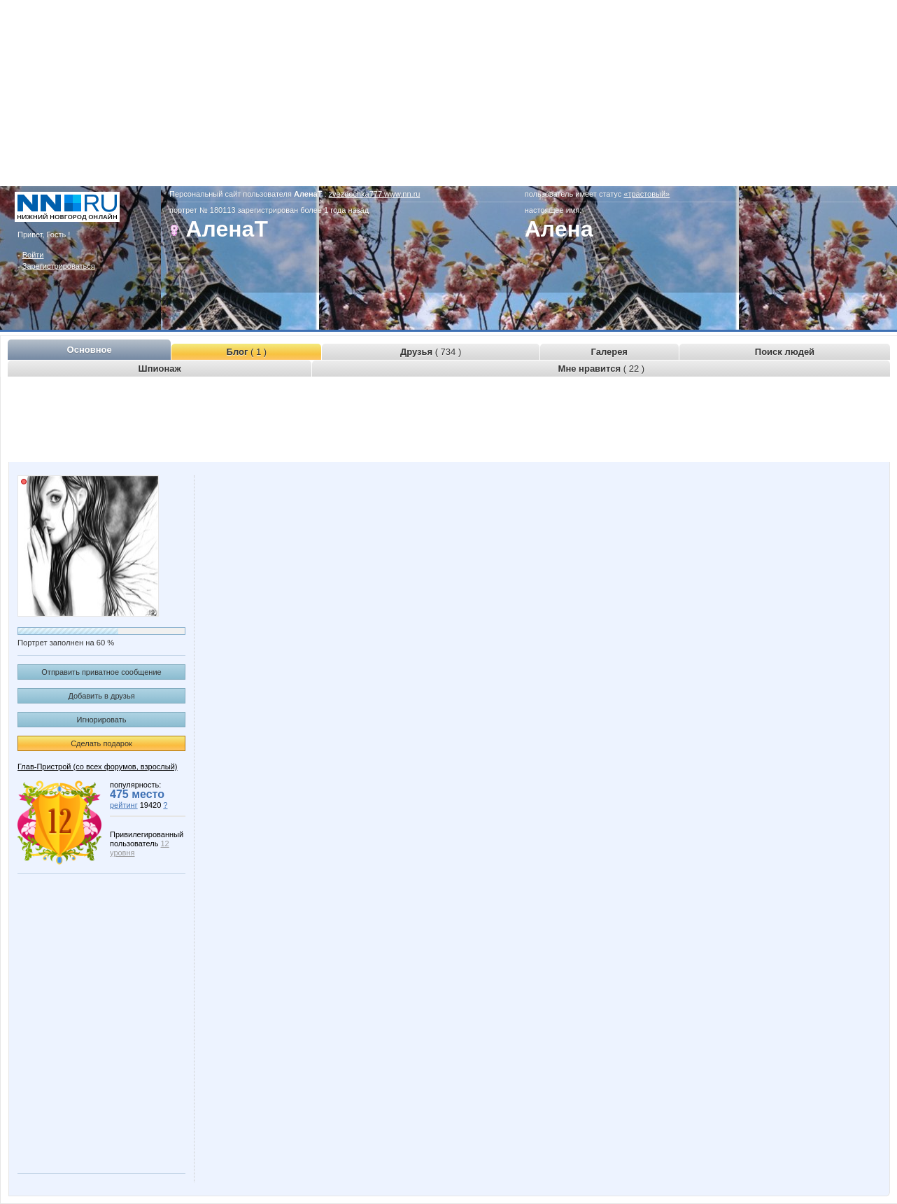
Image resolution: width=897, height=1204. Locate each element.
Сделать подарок (101, 743)
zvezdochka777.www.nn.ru (375, 194)
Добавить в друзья (101, 696)
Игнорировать (102, 719)
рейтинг (124, 805)
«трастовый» (646, 194)
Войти (33, 255)
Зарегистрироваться (58, 266)
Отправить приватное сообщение (101, 672)
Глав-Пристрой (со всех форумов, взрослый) (97, 766)
